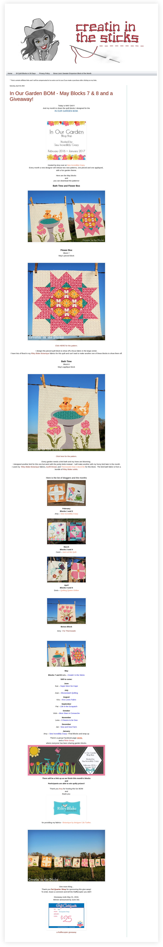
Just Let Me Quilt (69, 552)
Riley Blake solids (70, 469)
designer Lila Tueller (82, 822)
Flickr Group (69, 740)
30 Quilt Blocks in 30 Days (25, 73)
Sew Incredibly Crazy (75, 165)
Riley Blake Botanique (40, 353)
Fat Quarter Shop (58, 889)
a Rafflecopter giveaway (66, 932)
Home (10, 73)
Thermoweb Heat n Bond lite (73, 467)
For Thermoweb (69, 631)
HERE (79, 738)
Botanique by (68, 822)
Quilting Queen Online (69, 590)
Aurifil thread (51, 467)
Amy (61, 789)
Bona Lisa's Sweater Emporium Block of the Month (72, 73)
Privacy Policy (44, 73)
